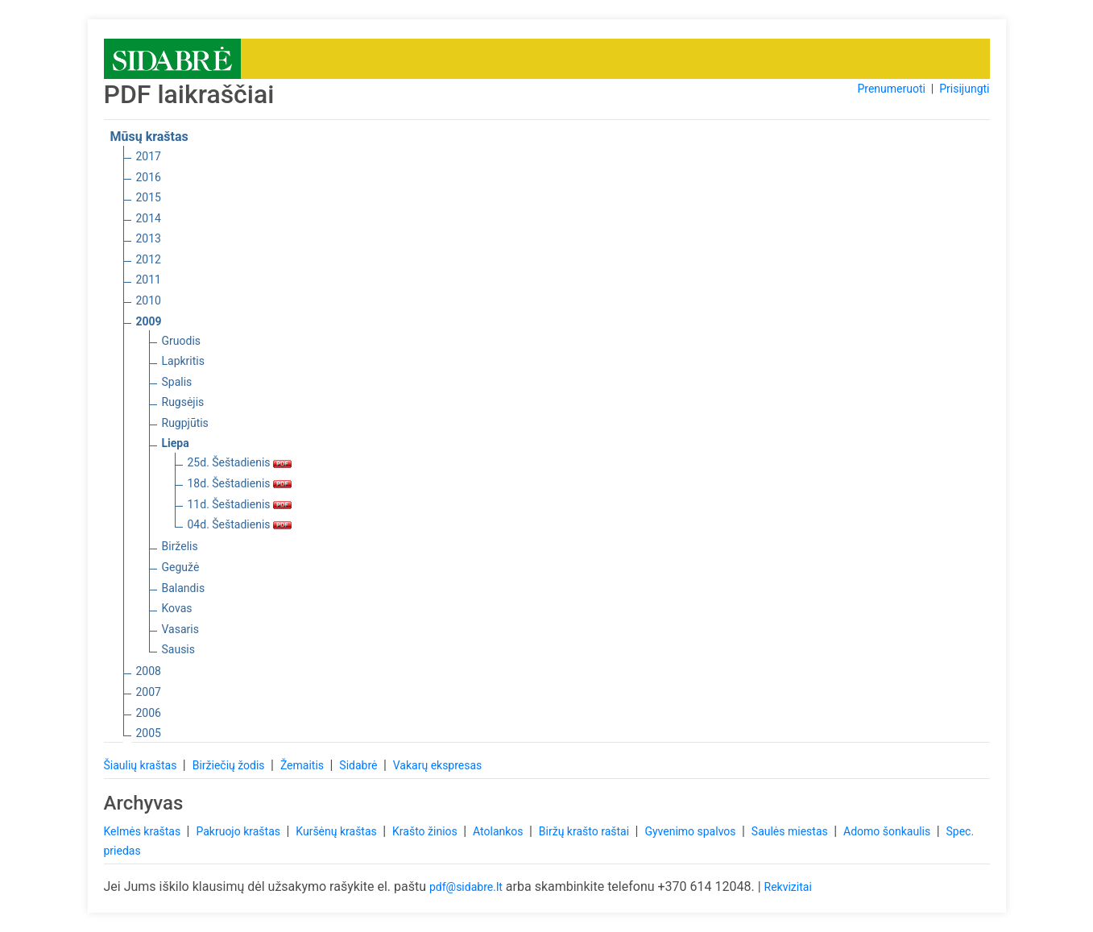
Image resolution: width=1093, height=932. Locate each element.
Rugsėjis (183, 402)
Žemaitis (303, 765)
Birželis (180, 546)
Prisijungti (964, 88)
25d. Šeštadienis (240, 462)
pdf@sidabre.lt (466, 886)
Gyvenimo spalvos (691, 831)
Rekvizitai (788, 886)
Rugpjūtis (185, 422)
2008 (148, 671)
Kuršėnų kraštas (337, 831)
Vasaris (180, 629)
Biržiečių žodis (230, 765)
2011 (148, 279)
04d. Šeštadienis (240, 524)
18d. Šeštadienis (240, 483)
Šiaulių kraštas (142, 765)
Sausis (179, 649)
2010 (148, 300)
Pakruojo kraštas (239, 831)
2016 (148, 177)
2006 (148, 712)
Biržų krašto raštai (585, 831)
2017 (148, 156)
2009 (149, 321)
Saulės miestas (790, 831)
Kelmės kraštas (144, 831)
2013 (148, 238)
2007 (148, 692)
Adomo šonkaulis (888, 831)
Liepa (175, 443)
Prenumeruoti (891, 88)
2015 (148, 197)
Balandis (183, 588)
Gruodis (181, 340)
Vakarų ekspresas (437, 765)
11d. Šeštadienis (240, 504)
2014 (148, 218)
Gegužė (181, 567)
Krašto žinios (426, 831)
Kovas (177, 608)
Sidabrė (359, 765)
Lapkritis (183, 360)
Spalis (177, 381)
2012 (148, 259)
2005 (148, 733)
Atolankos (499, 831)
